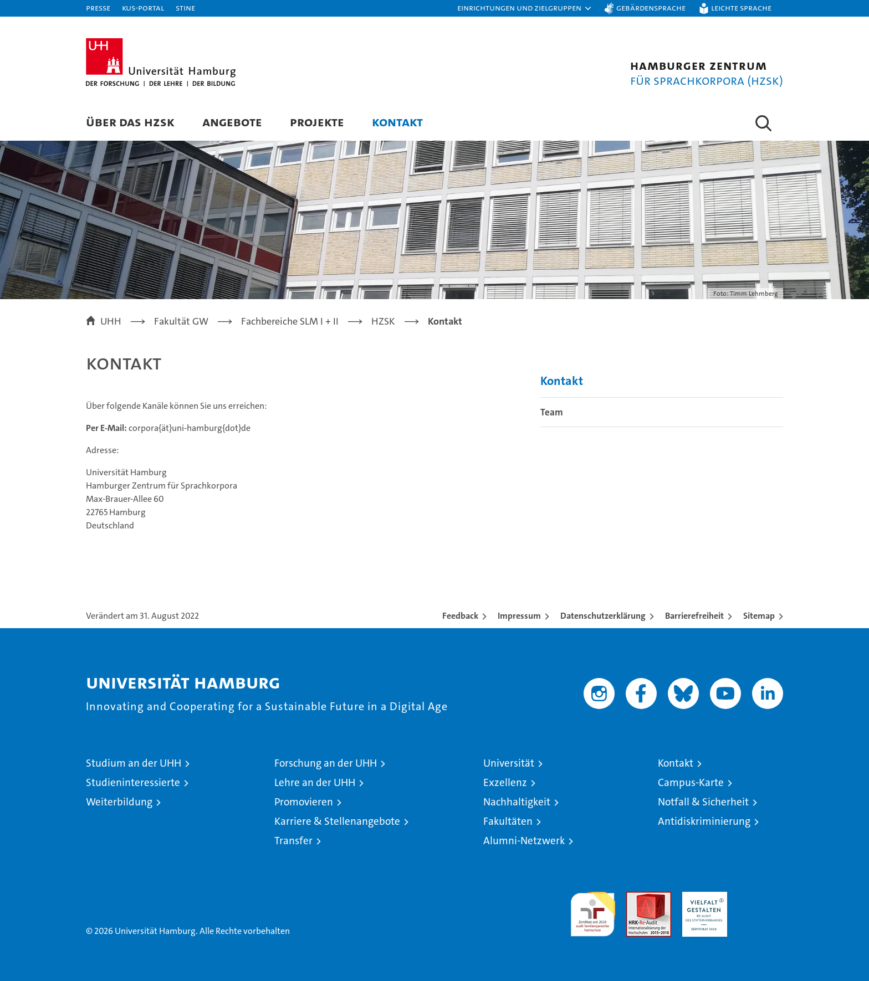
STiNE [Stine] (185, 7)
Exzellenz (505, 782)
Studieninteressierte (133, 782)
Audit (636, 897)
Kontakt (397, 121)
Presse (98, 7)
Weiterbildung (119, 802)
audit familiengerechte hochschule (592, 909)
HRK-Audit (702, 897)
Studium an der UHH (133, 763)
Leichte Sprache (741, 7)
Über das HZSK (130, 121)
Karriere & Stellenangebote (337, 821)
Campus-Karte (691, 782)
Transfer (293, 841)
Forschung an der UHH (325, 763)
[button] (524, 8)
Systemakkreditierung (760, 897)
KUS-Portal (143, 7)
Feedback (460, 616)
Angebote (232, 121)
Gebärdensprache (651, 7)
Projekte (317, 121)
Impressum (519, 616)
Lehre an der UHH (314, 782)
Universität (508, 763)
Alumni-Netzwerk (524, 841)
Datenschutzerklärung (603, 616)
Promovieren (303, 802)
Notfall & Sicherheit (703, 802)
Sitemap (759, 616)
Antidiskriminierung (704, 821)
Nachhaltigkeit (516, 802)
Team (551, 412)
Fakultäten (508, 821)
